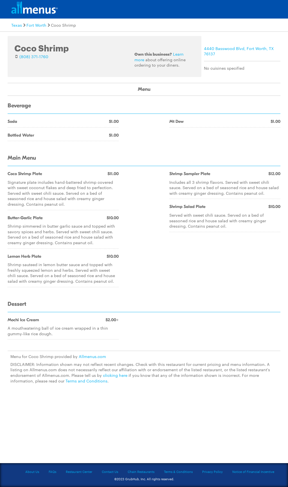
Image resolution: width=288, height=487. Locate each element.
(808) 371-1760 (33, 56)
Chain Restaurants (141, 471)
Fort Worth (36, 25)
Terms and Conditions (86, 381)
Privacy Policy (212, 471)
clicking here (115, 375)
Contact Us (110, 471)
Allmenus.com (92, 356)
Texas (16, 25)
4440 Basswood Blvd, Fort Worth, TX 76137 (239, 51)
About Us (32, 471)
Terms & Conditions (178, 471)
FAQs (52, 471)
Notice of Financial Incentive (253, 471)
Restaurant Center (79, 471)
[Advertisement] (144, 426)
